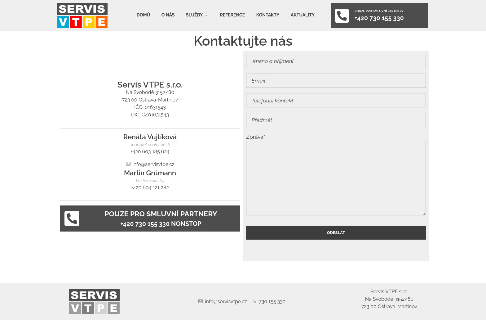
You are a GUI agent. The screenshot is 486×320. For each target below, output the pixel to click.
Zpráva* (336, 174)
